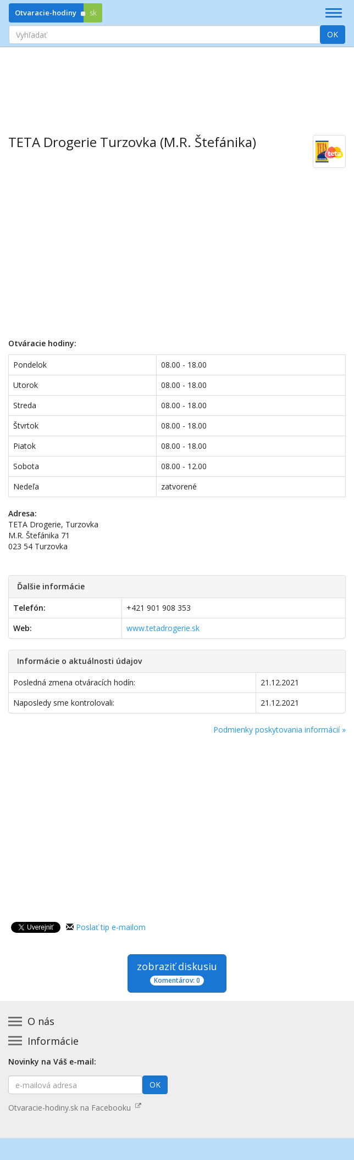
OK (332, 34)
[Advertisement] (177, 82)
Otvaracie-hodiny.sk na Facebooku (74, 1107)
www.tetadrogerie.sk (163, 628)
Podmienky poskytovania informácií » (279, 729)
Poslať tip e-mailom (111, 927)
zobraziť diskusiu (177, 973)
